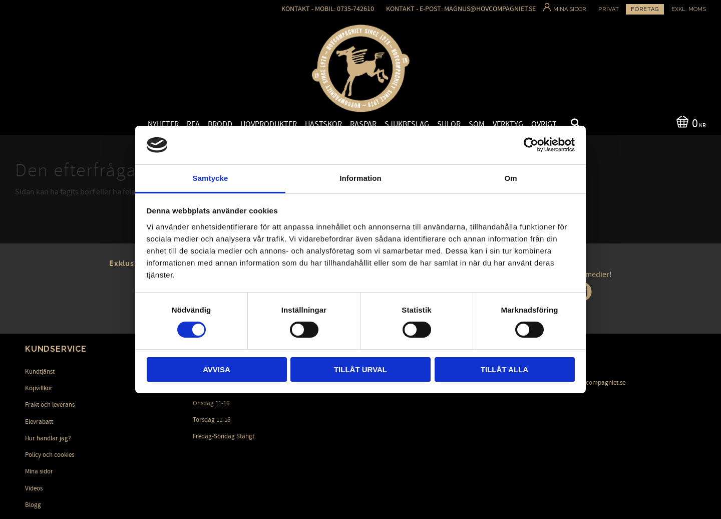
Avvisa (216, 369)
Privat (608, 9)
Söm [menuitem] (477, 124)
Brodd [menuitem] (220, 124)
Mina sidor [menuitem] (39, 471)
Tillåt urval (360, 369)
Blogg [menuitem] (33, 505)
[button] (567, 124)
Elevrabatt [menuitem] (39, 422)
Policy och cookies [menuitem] (49, 455)
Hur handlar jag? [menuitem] (48, 438)
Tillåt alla (504, 369)
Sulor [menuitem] (449, 124)
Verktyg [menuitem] (508, 124)
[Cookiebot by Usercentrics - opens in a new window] (531, 144)
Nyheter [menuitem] (163, 124)
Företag (645, 9)
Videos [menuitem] (34, 488)
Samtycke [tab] (210, 178)
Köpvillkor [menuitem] (39, 388)
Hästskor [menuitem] (323, 124)
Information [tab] (360, 178)
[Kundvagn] (689, 122)
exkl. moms (688, 9)
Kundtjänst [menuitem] (40, 372)
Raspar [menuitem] (363, 124)
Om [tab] (510, 178)
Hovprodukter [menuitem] (268, 124)
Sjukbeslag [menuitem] (407, 124)
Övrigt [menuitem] (544, 124)
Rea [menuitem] (193, 124)
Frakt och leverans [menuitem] (50, 405)
